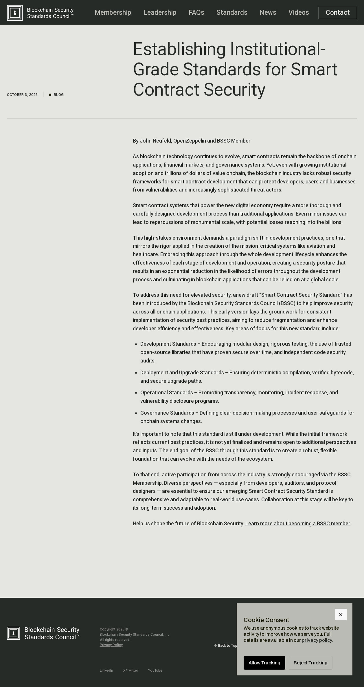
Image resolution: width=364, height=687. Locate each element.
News (268, 13)
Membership (113, 13)
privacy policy (317, 640)
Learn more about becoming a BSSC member (297, 523)
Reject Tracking (311, 662)
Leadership (160, 13)
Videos (298, 13)
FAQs (196, 13)
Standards (231, 13)
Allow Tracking (264, 662)
